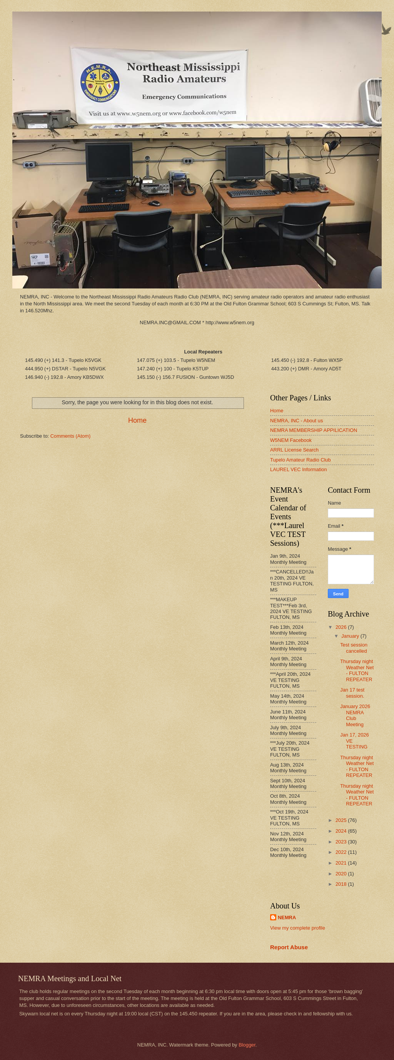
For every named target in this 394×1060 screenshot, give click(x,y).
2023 (342, 842)
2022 (342, 852)
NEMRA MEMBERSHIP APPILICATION (313, 430)
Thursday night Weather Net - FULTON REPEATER (357, 670)
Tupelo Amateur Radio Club (300, 460)
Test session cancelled (353, 647)
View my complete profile (297, 928)
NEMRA (287, 917)
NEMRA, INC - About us (296, 420)
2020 (342, 874)
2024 (342, 831)
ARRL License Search (294, 450)
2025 (342, 820)
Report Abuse (289, 947)
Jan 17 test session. (352, 692)
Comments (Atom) (70, 436)
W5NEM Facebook (291, 440)
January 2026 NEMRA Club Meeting (355, 715)
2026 (342, 627)
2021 (342, 863)
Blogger (247, 1045)
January (350, 636)
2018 (342, 884)
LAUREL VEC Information (298, 469)
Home (137, 420)
